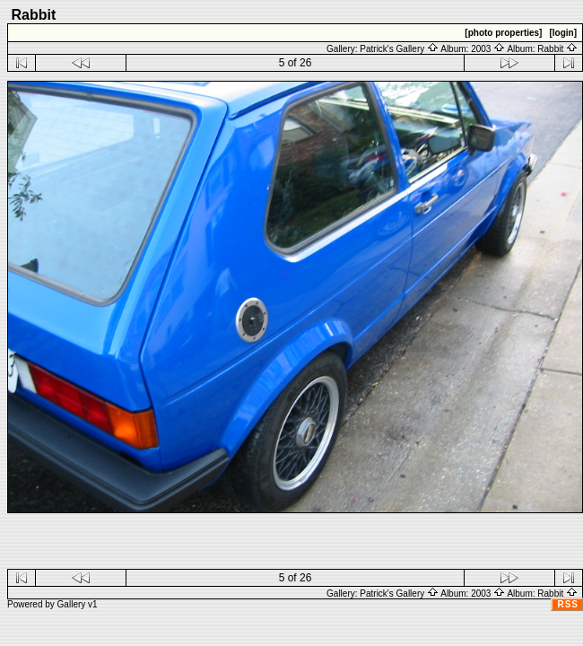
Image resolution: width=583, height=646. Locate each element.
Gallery (71, 604)
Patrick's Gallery (399, 49)
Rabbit (557, 49)
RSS (568, 604)
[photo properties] (503, 33)
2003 (488, 49)
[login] (563, 33)
